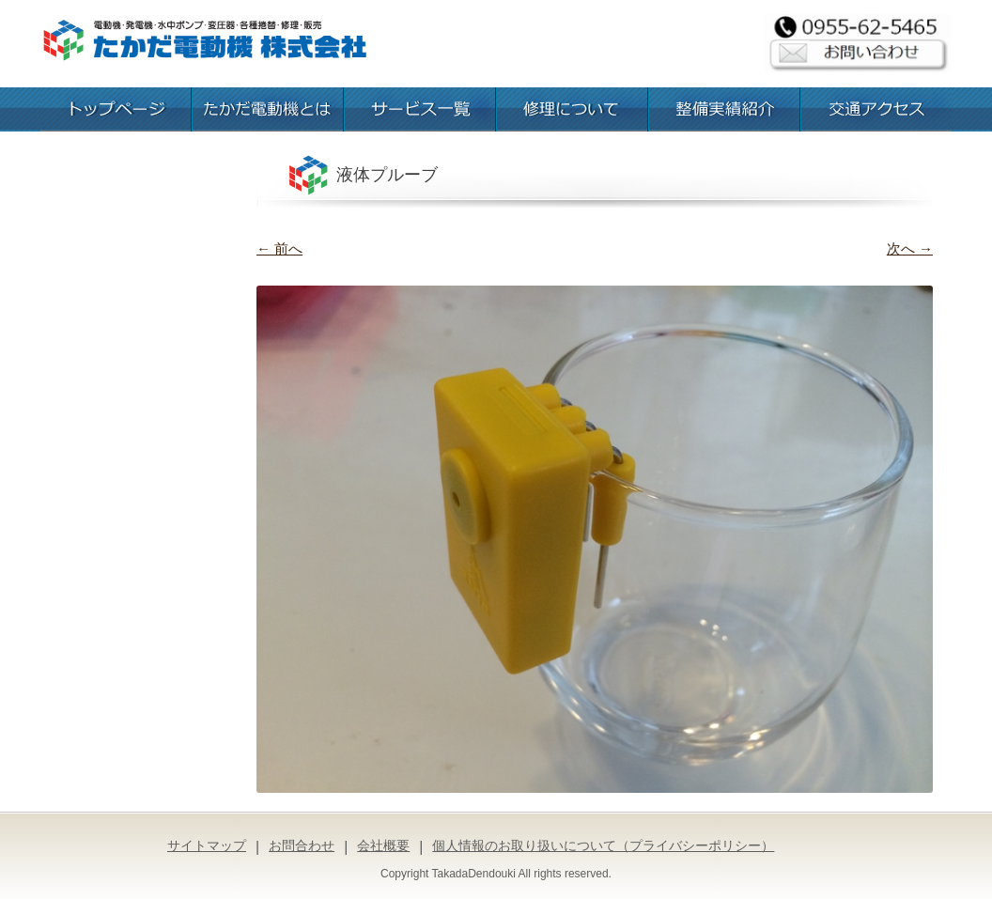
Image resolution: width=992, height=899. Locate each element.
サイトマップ (206, 845)
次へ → (910, 248)
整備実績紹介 (724, 109)
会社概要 (383, 845)
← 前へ (279, 248)
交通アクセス (876, 109)
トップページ (115, 109)
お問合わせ (301, 845)
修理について (572, 109)
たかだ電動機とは (268, 109)
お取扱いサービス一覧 (420, 109)
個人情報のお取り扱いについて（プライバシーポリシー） (603, 845)
